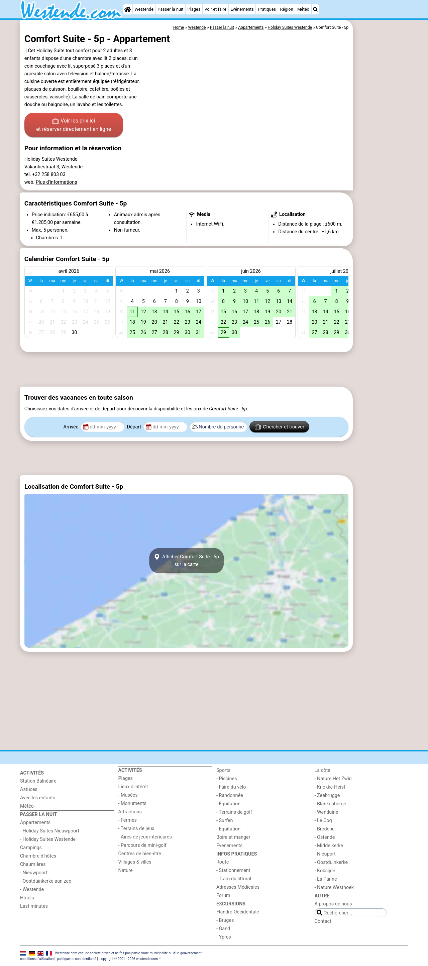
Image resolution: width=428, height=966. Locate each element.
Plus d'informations (56, 182)
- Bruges (225, 920)
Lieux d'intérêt (133, 787)
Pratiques (267, 9)
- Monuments (132, 803)
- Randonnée (229, 795)
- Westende (32, 889)
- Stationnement (233, 870)
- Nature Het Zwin (333, 779)
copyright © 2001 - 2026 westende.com (128, 959)
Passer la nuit (170, 9)
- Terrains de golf (234, 812)
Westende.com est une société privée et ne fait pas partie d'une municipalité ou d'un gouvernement (128, 953)
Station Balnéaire (38, 781)
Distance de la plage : (301, 224)
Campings (31, 848)
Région (286, 9)
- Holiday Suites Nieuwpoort (49, 831)
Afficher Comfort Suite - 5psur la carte (186, 560)
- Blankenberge (330, 804)
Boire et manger (233, 837)
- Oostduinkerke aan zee (45, 881)
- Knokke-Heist (330, 787)
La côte (322, 770)
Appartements (35, 822)
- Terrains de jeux (136, 828)
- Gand (223, 929)
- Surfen (224, 820)
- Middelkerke (329, 846)
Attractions (130, 812)
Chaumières (33, 864)
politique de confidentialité (76, 959)
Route (222, 862)
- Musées (128, 795)
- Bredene (325, 829)
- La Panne (326, 879)
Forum (223, 895)
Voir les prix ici (73, 125)
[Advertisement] (381, 174)
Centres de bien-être (139, 854)
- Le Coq (323, 820)
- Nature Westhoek (334, 887)
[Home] (127, 9)
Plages (194, 9)
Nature (125, 870)
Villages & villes (134, 862)
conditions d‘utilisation (37, 959)
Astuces (28, 789)
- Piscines (226, 779)
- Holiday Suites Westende (48, 839)
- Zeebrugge (327, 795)
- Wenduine (326, 812)
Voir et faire (215, 9)
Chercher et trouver (279, 427)
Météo (303, 9)
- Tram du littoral (233, 879)
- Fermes (127, 820)
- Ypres (223, 937)
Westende (143, 9)
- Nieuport (325, 854)
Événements (242, 9)
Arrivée (72, 427)
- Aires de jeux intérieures (145, 837)
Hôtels (27, 898)
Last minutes (34, 906)
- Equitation (228, 829)
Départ (134, 427)
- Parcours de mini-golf (142, 845)
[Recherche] (315, 9)
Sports (223, 770)
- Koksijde (325, 871)
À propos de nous (333, 904)
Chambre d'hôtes (38, 856)
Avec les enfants (37, 798)
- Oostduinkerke (331, 862)
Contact (323, 921)
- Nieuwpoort (33, 873)
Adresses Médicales (237, 887)
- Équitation (228, 804)
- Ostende (325, 837)
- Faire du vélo (231, 787)
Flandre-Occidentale (237, 912)
